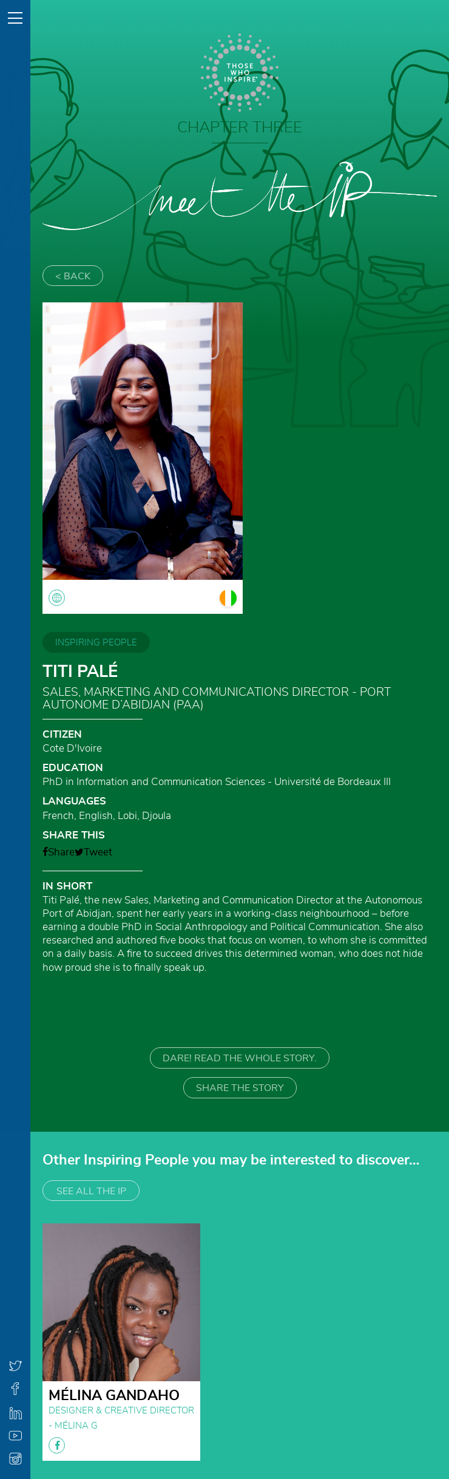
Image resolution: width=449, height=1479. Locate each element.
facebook (57, 1445)
